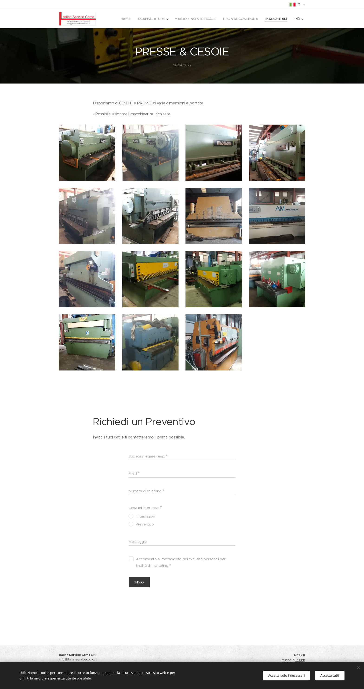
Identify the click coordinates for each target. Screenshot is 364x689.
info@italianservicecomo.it (78, 659)
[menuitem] (122, 19)
